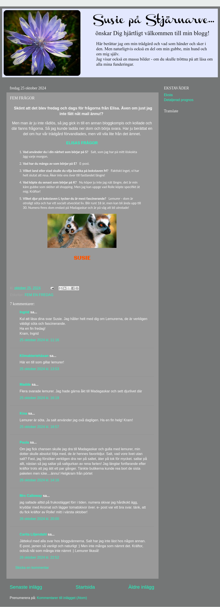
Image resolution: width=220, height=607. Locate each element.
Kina (23, 413)
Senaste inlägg (26, 587)
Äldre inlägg (141, 587)
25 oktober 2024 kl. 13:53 (39, 369)
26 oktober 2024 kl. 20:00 (39, 519)
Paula (24, 442)
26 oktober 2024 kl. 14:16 (39, 480)
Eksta (168, 95)
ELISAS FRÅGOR (82, 143)
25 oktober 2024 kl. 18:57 (39, 427)
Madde (25, 384)
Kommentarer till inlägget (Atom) (62, 598)
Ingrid (24, 312)
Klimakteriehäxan (34, 356)
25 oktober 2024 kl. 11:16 (39, 340)
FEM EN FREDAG (39, 295)
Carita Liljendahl (33, 534)
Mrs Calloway (31, 496)
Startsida (85, 587)
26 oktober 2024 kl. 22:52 (39, 557)
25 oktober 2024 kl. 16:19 (39, 398)
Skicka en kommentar (32, 567)
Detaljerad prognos (178, 100)
